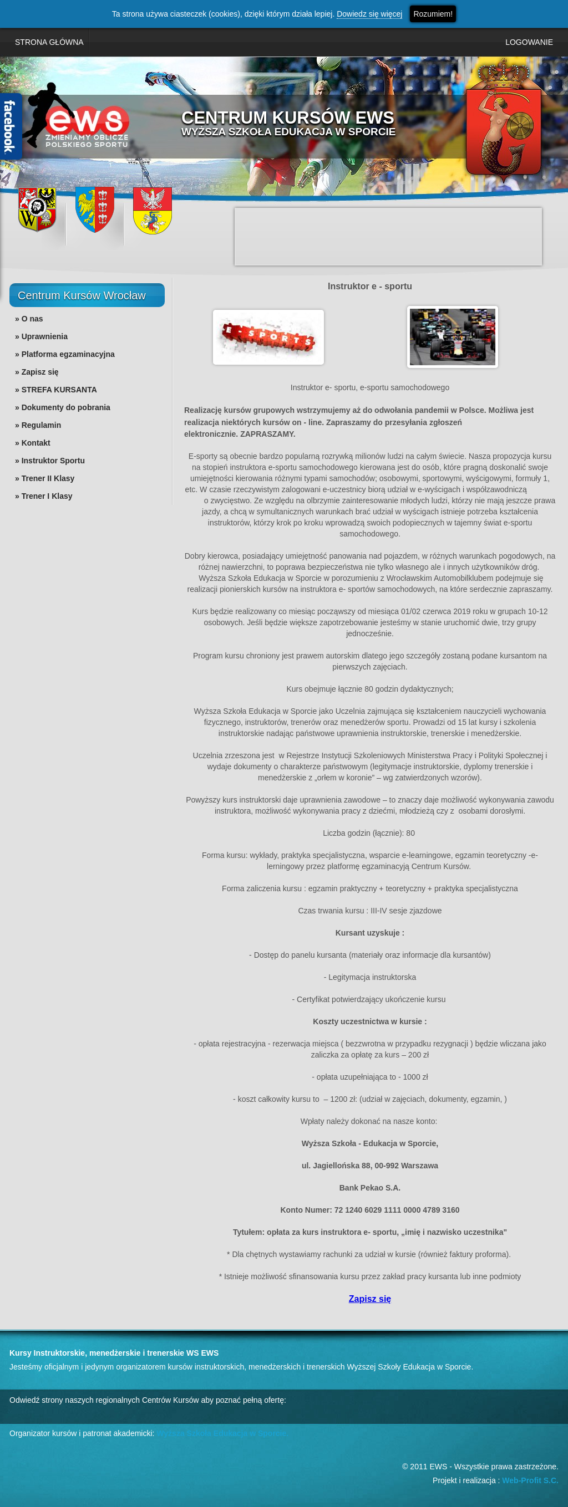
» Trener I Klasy (44, 496)
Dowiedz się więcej (369, 13)
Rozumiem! (433, 13)
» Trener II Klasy (44, 478)
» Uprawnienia (41, 336)
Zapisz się (370, 1299)
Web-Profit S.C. (530, 1480)
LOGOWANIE (529, 42)
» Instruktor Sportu (50, 460)
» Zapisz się (37, 371)
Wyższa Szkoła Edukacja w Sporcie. (222, 1433)
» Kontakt (32, 442)
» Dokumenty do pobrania (62, 407)
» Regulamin (38, 425)
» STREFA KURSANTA (56, 389)
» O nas (29, 318)
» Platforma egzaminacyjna (65, 354)
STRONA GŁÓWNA (49, 42)
